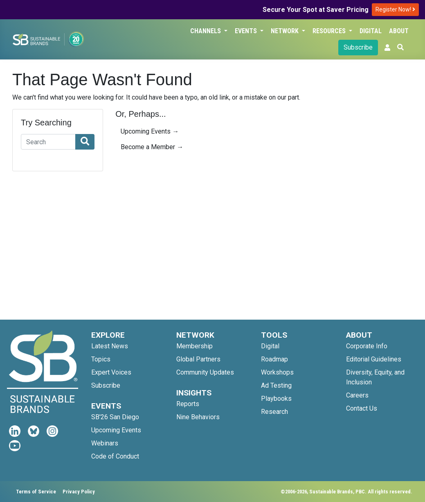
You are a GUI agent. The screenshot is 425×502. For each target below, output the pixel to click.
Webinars (104, 443)
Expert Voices (111, 372)
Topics (100, 359)
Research (274, 412)
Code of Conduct (115, 456)
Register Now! (395, 9)
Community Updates (205, 372)
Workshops (277, 372)
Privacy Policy (79, 491)
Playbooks (276, 398)
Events (247, 31)
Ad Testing (276, 385)
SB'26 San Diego (115, 417)
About (399, 31)
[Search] (48, 142)
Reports (187, 404)
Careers (357, 395)
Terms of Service (36, 491)
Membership (194, 346)
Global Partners (198, 359)
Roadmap (274, 359)
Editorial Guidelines (373, 359)
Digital (371, 31)
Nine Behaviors (198, 417)
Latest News (109, 346)
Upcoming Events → (150, 131)
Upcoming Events (116, 430)
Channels (206, 31)
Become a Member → (152, 147)
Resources (330, 31)
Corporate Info (366, 346)
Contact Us (361, 408)
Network (285, 31)
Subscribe (358, 47)
